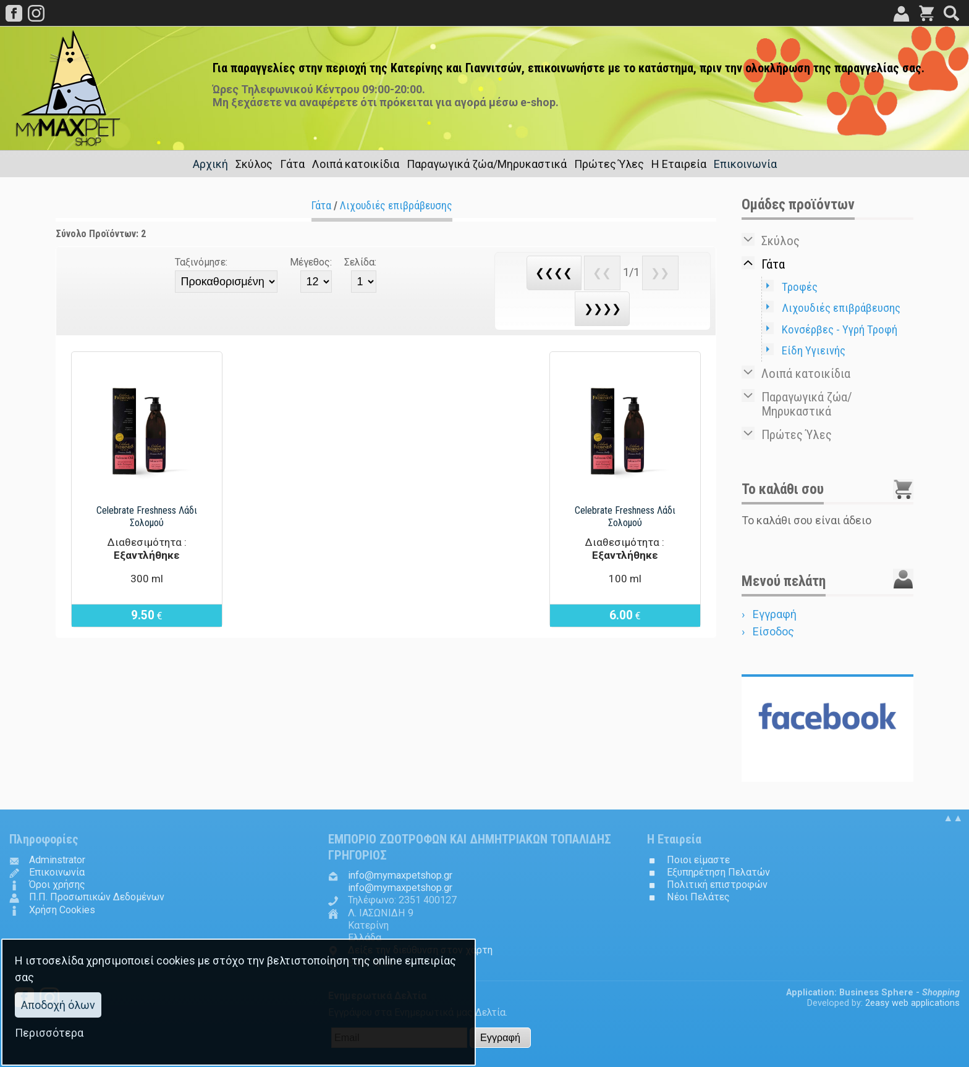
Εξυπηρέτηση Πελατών (718, 872)
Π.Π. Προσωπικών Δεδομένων (96, 897)
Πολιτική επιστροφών (717, 884)
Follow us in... (827, 771)
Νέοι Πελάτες (698, 897)
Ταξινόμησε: (201, 262)
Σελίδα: (360, 262)
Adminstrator (57, 860)
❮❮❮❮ (553, 272)
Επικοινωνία (745, 163)
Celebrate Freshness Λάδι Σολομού (146, 516)
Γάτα (321, 205)
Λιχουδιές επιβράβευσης (396, 205)
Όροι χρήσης (57, 884)
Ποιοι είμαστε (698, 860)
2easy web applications (912, 1002)
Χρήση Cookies (62, 910)
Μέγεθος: (311, 262)
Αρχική (210, 163)
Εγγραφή (775, 614)
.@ (400, 875)
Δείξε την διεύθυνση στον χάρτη (420, 950)
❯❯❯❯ (602, 308)
